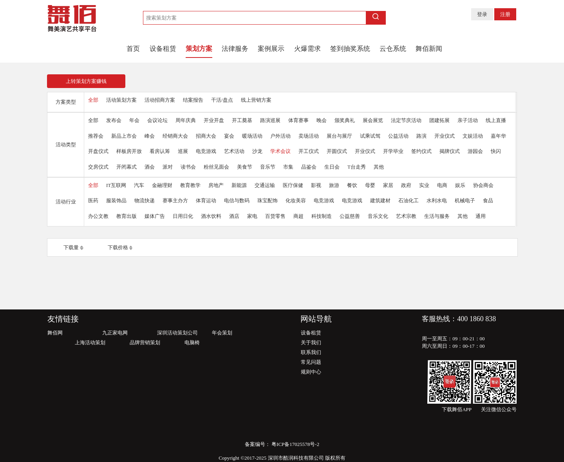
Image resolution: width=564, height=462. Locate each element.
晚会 (321, 120)
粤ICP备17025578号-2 (294, 444)
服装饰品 (116, 200)
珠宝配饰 (267, 200)
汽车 (139, 185)
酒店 (234, 216)
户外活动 (280, 136)
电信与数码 (236, 200)
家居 (388, 185)
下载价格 (118, 247)
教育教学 (190, 185)
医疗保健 (293, 185)
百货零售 (275, 216)
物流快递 (144, 200)
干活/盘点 (222, 100)
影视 (316, 185)
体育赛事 (298, 120)
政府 (406, 185)
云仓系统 (393, 48)
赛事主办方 (175, 200)
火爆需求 (307, 48)
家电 (252, 216)
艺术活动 (234, 151)
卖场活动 (308, 136)
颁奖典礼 (344, 120)
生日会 (332, 167)
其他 (379, 167)
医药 (93, 200)
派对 (168, 167)
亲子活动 (467, 120)
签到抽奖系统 (350, 48)
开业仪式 (444, 136)
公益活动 (398, 136)
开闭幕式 (126, 167)
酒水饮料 (211, 216)
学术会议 (280, 151)
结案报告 (193, 100)
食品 (488, 200)
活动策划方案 (121, 100)
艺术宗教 (406, 216)
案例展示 (271, 48)
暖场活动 (252, 136)
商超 (298, 216)
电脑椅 (192, 342)
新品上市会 (124, 136)
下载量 (71, 247)
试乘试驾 (370, 136)
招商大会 (206, 136)
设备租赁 (163, 48)
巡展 (183, 151)
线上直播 (496, 120)
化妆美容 (296, 200)
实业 (424, 185)
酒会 (150, 167)
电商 (442, 185)
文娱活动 (473, 136)
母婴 (370, 185)
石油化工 (408, 200)
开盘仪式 (98, 151)
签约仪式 (421, 151)
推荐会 (95, 136)
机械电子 (465, 200)
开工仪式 (308, 151)
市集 (288, 167)
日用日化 (183, 216)
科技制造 (321, 216)
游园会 (475, 151)
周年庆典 (185, 120)
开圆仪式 (337, 151)
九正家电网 (115, 333)
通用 (480, 216)
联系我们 (311, 352)
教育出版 (126, 216)
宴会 (229, 136)
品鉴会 (308, 167)
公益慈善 (350, 216)
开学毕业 (393, 151)
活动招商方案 (160, 100)
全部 (93, 100)
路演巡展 (270, 120)
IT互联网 (116, 185)
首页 (133, 48)
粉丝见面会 (216, 167)
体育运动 (206, 200)
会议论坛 (157, 120)
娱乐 (460, 185)
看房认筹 (160, 151)
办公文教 (98, 216)
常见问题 (311, 362)
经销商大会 (175, 136)
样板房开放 (129, 151)
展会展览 (373, 120)
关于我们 (311, 342)
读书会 (188, 167)
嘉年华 (498, 136)
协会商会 (483, 185)
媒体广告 (155, 216)
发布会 (113, 120)
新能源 (239, 185)
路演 (421, 136)
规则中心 (311, 372)
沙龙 (257, 151)
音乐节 (267, 167)
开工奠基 (242, 120)
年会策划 (222, 333)
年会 (134, 120)
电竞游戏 (206, 151)
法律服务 (235, 48)
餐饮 (352, 185)
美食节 (244, 167)
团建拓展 (439, 120)
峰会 (150, 136)
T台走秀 (356, 167)
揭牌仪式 (449, 151)
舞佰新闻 (429, 48)
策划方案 (199, 48)
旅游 (334, 185)
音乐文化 (378, 216)
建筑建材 (380, 200)
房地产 (216, 185)
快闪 (496, 151)
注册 (505, 14)
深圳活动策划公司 (177, 333)
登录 (482, 14)
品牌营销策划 (145, 342)
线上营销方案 (256, 100)
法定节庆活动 (406, 120)
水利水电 (437, 200)
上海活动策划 (90, 342)
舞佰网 (55, 333)
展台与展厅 (339, 136)
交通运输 (265, 185)
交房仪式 (98, 167)
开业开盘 (214, 120)
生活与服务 (437, 216)
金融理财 (162, 185)
